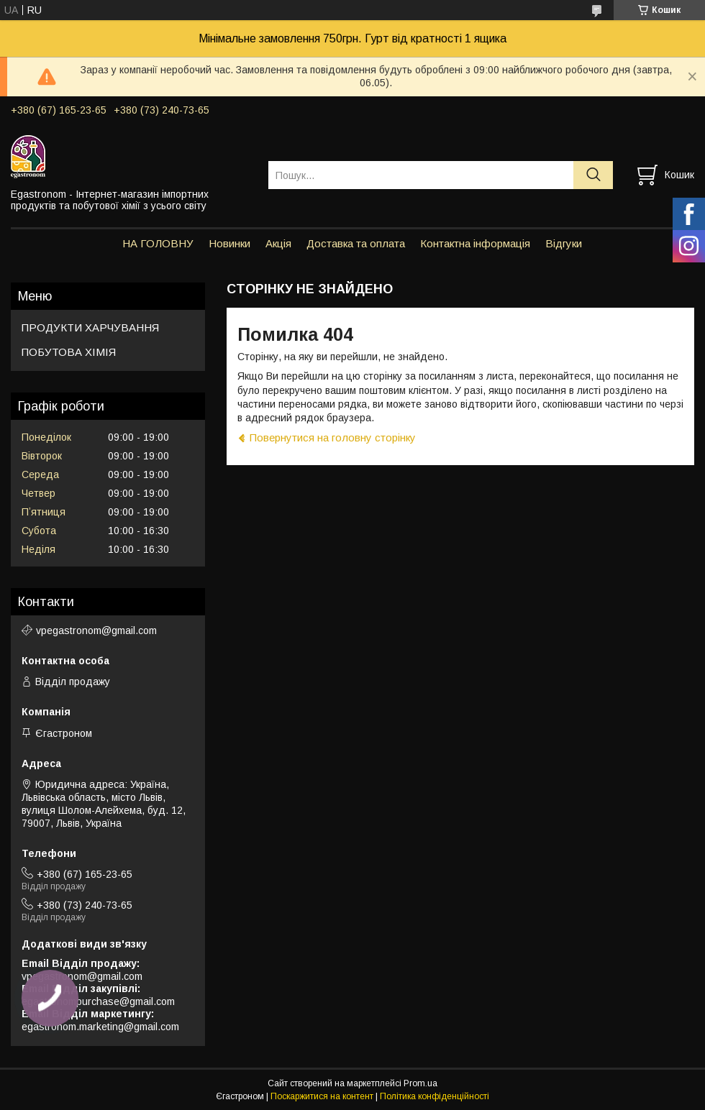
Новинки (229, 243)
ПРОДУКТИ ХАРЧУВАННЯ (90, 327)
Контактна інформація (475, 243)
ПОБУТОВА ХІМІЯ (69, 352)
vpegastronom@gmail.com (96, 630)
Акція (278, 243)
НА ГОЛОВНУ (158, 243)
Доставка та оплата (355, 243)
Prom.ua (420, 1083)
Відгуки (563, 243)
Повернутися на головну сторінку (333, 437)
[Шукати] (593, 175)
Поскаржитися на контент (321, 1096)
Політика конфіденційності (434, 1096)
